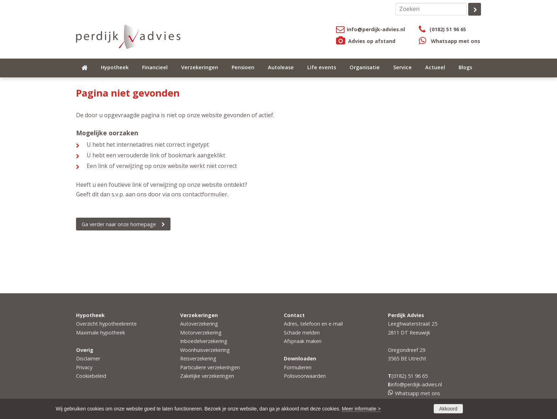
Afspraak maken (302, 341)
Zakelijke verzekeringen (207, 375)
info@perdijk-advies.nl (376, 29)
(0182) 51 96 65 (447, 29)
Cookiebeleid (91, 375)
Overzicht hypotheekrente (106, 323)
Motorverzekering (201, 332)
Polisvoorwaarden (305, 375)
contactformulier (205, 194)
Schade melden (302, 332)
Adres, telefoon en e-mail (313, 323)
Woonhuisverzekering (205, 350)
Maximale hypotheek (100, 332)
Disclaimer (88, 358)
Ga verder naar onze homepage (119, 224)
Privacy (84, 367)
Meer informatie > (361, 409)
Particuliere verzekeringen (210, 367)
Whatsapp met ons (455, 41)
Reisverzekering (198, 358)
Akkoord (448, 409)
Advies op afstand (371, 41)
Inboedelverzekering (203, 341)
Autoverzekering (199, 323)
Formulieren (298, 367)
